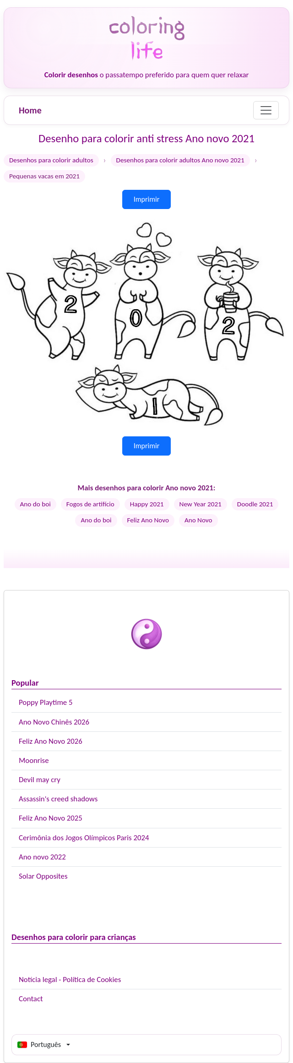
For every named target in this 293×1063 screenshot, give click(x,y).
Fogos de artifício (90, 504)
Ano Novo (198, 520)
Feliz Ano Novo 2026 (50, 741)
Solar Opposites (43, 876)
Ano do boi (35, 504)
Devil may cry (39, 779)
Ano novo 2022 (42, 857)
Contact (31, 999)
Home (30, 110)
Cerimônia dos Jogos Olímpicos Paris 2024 (84, 838)
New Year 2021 (200, 504)
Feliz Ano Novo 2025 (50, 818)
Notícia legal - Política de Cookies (70, 979)
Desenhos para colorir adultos (51, 160)
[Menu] (266, 110)
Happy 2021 (147, 504)
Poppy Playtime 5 (45, 702)
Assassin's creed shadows (58, 799)
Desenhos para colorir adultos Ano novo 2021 (180, 160)
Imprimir (147, 199)
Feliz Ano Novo (148, 520)
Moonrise (34, 760)
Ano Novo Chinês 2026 (54, 722)
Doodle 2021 (255, 504)
